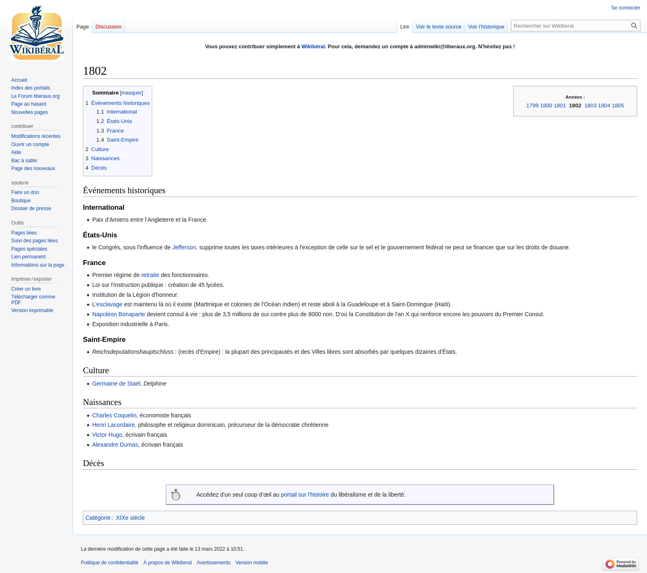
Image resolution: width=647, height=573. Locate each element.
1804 (604, 105)
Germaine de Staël (116, 383)
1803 (590, 105)
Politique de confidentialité (109, 563)
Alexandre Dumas (115, 444)
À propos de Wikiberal (167, 563)
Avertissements (214, 563)
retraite (150, 275)
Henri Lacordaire (113, 424)
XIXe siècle (130, 517)
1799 (533, 105)
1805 (618, 105)
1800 (546, 105)
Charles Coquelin (114, 415)
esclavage (110, 304)
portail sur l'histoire (305, 494)
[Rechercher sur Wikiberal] (575, 25)
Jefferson (184, 247)
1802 (575, 105)
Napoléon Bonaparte (118, 314)
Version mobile (252, 563)
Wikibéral (313, 46)
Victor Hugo (107, 434)
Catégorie (98, 517)
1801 (560, 105)
